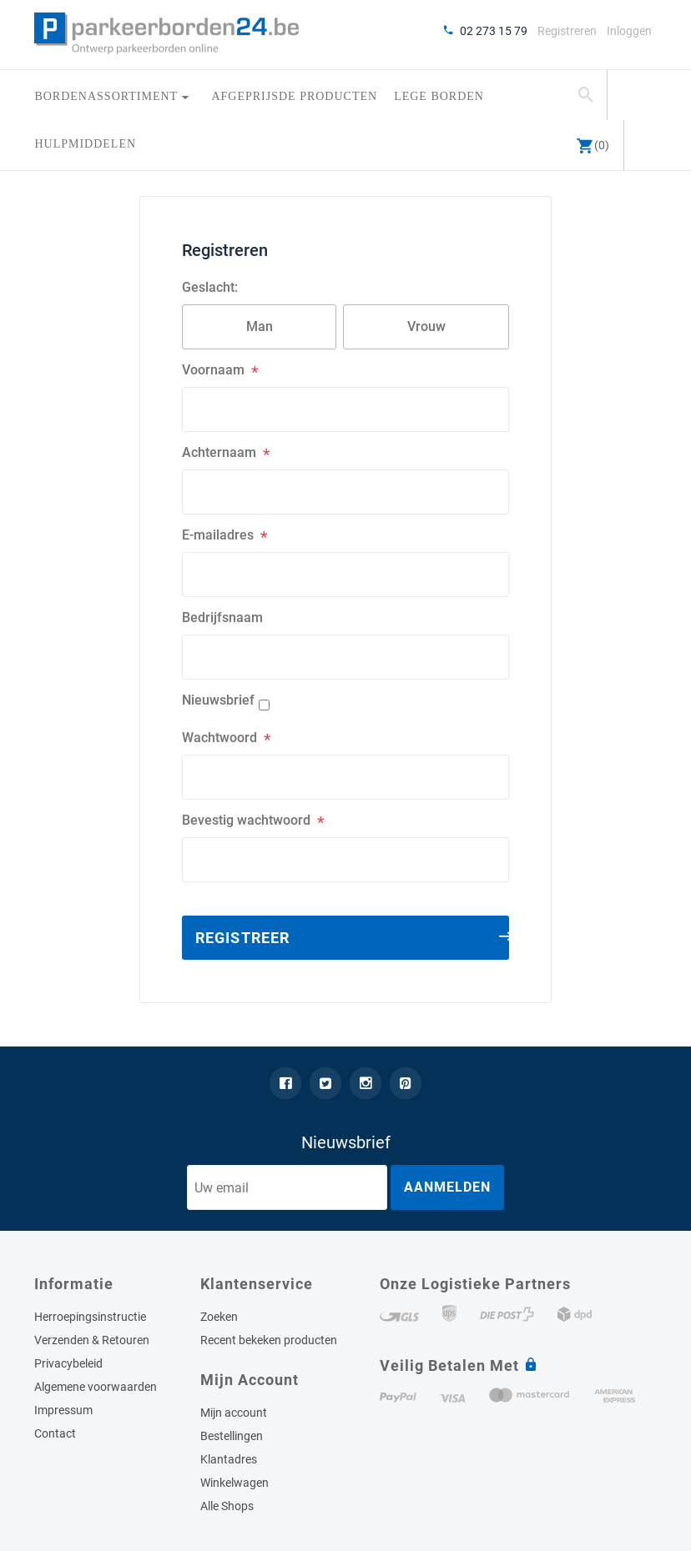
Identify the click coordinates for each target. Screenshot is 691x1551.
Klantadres (228, 1459)
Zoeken (219, 1316)
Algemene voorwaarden (95, 1386)
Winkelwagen (234, 1482)
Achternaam (219, 452)
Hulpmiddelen (85, 144)
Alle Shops (227, 1506)
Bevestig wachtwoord (246, 820)
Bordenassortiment (107, 96)
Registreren (567, 31)
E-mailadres (218, 535)
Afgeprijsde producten (294, 96)
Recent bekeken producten (268, 1340)
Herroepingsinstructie (90, 1316)
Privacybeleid (68, 1363)
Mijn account (233, 1412)
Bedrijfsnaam (222, 617)
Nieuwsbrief (218, 700)
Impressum (63, 1410)
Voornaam (213, 370)
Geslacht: (210, 287)
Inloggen (629, 31)
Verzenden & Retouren (91, 1340)
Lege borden (439, 96)
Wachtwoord (219, 737)
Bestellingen (231, 1436)
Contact (55, 1433)
